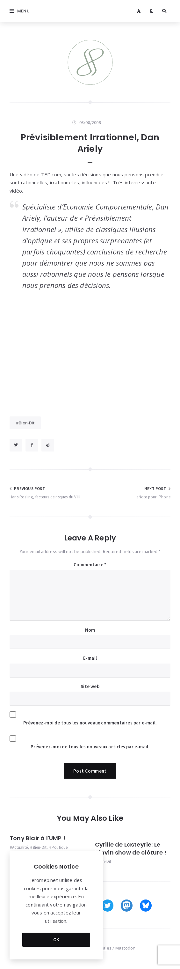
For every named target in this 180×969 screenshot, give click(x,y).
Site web (90, 686)
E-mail (90, 658)
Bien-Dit (26, 423)
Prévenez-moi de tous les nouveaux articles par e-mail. (90, 747)
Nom (90, 630)
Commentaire (90, 565)
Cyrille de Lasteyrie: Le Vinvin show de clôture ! (131, 848)
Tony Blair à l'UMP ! (37, 838)
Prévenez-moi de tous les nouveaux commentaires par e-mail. (90, 723)
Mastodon (125, 948)
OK (56, 939)
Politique (60, 847)
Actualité (20, 847)
